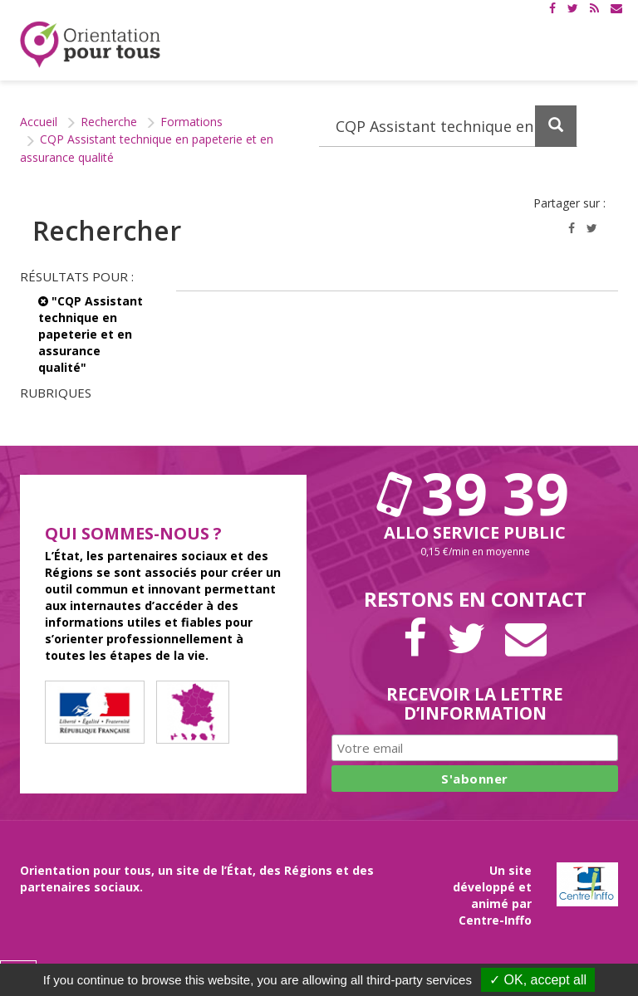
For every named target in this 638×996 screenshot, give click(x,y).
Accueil (38, 121)
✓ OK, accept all (537, 980)
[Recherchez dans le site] (448, 126)
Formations (191, 121)
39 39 (475, 493)
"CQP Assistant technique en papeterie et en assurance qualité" (90, 334)
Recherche (109, 121)
